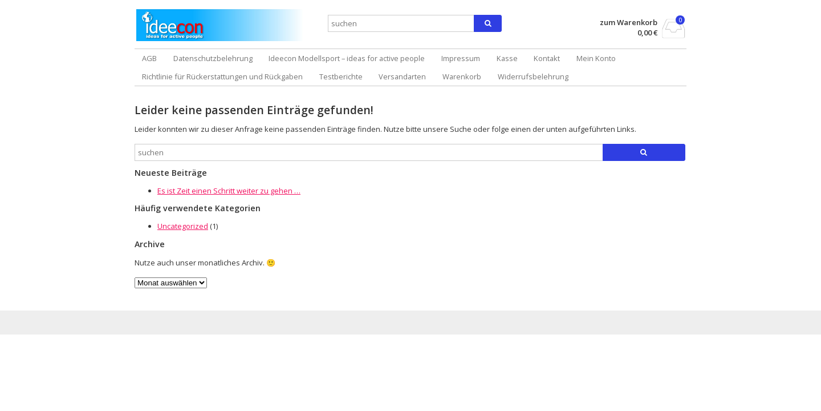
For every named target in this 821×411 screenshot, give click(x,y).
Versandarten (402, 76)
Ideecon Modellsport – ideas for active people (347, 58)
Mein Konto (596, 58)
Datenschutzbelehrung (213, 58)
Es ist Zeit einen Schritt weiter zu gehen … (228, 191)
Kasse (507, 58)
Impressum (460, 58)
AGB (149, 58)
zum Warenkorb (628, 22)
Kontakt (547, 58)
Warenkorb (461, 76)
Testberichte (341, 76)
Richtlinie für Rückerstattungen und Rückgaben (222, 76)
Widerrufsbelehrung (533, 76)
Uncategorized (182, 226)
